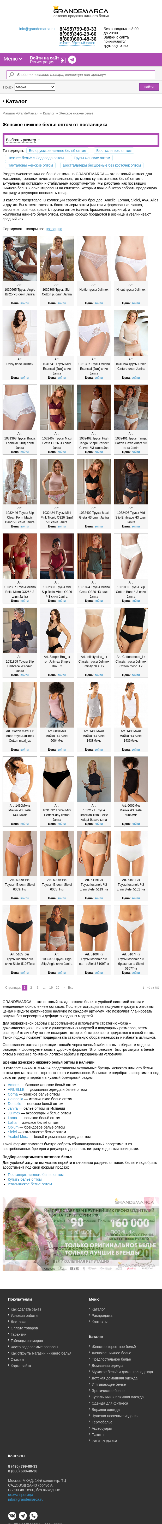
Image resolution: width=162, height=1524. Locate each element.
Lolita (12, 1122)
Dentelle (14, 1104)
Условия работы (24, 1318)
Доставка (18, 1324)
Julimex (14, 1113)
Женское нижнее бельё (111, 1355)
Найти (149, 87)
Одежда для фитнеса (110, 1406)
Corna (13, 1094)
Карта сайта (21, 1368)
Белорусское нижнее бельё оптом (57, 150)
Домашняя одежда (107, 1368)
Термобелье (102, 1424)
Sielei (12, 1132)
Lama (12, 1118)
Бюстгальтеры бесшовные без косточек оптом (102, 165)
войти (24, 303)
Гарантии (18, 1337)
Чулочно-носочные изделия (115, 1418)
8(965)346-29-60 (78, 34)
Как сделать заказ (26, 1312)
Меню (13, 58)
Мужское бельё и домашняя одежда (122, 1374)
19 (51, 987)
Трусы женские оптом (92, 158)
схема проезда (20, 1497)
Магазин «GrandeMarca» (20, 113)
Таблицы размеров (27, 1343)
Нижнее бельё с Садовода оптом (36, 158)
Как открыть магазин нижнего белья (41, 1356)
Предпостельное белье (111, 1362)
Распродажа (102, 1318)
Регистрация (42, 62)
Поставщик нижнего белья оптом (36, 1175)
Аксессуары (102, 1431)
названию (54, 229)
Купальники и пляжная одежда (118, 1399)
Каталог (49, 113)
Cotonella (15, 1099)
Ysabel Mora (18, 1137)
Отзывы (17, 1362)
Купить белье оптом (25, 1179)
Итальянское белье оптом (30, 1184)
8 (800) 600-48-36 (22, 1473)
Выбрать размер (21, 139)
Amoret (14, 1085)
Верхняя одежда (106, 1412)
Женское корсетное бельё (114, 1349)
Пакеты (98, 1437)
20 (57, 987)
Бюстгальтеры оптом (113, 150)
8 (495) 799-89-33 (22, 1469)
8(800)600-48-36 (78, 39)
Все (71, 987)
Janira (13, 1108)
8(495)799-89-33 (78, 29)
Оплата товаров (24, 1330)
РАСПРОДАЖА (104, 1443)
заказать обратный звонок (76, 43)
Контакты (99, 1324)
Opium (13, 1127)
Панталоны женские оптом (30, 165)
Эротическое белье (108, 1393)
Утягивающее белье (109, 1387)
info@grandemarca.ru (37, 29)
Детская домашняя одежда (115, 1380)
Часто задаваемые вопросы (34, 1349)
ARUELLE (16, 1089)
